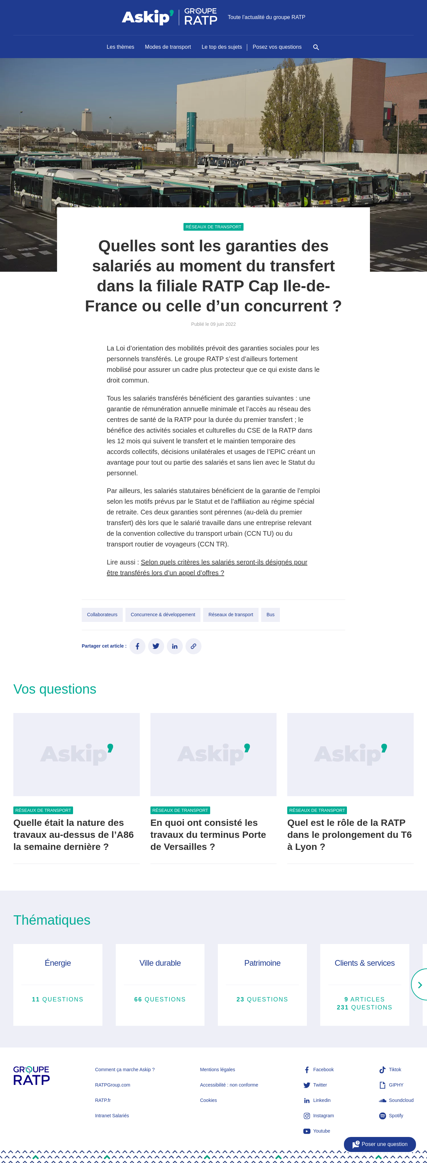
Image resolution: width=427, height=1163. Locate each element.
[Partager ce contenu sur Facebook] (137, 646)
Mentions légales (217, 1069)
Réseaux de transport (213, 226)
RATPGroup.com (112, 1085)
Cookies (208, 1100)
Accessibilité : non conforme (229, 1085)
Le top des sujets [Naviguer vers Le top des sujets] (221, 47)
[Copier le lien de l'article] (193, 646)
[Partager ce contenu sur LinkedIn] (175, 646)
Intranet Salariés (112, 1115)
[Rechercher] (316, 50)
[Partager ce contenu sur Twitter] (156, 646)
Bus (271, 614)
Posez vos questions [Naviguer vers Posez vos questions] (277, 47)
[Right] (419, 985)
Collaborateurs (102, 614)
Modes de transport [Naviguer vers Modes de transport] (168, 47)
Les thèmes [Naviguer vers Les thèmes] (120, 47)
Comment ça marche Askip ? (125, 1069)
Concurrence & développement (163, 614)
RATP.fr (103, 1100)
